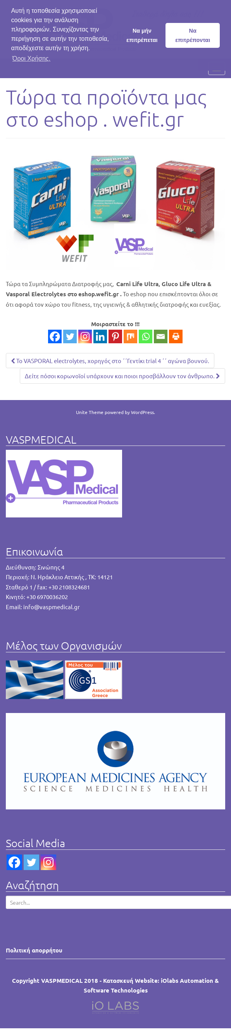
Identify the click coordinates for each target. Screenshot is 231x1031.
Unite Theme (89, 412)
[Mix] (130, 336)
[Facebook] (55, 336)
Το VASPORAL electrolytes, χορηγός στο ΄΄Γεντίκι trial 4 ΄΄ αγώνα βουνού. (110, 360)
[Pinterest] (115, 336)
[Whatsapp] (145, 336)
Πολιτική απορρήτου (34, 950)
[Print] (176, 336)
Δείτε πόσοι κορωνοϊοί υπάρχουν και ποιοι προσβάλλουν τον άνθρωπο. (122, 375)
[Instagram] (85, 336)
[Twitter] (70, 336)
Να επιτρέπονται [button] (192, 35)
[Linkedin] (100, 336)
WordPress (142, 412)
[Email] (160, 336)
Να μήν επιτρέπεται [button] (141, 35)
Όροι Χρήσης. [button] (31, 58)
